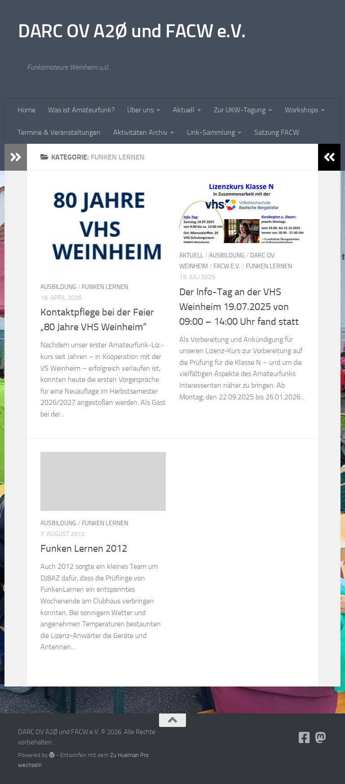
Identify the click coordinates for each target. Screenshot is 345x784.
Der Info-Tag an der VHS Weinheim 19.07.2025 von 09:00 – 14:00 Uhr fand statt (239, 307)
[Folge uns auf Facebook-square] (304, 737)
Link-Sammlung (211, 132)
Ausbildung (58, 287)
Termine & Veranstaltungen (59, 132)
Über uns (140, 110)
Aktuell (184, 110)
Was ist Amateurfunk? (81, 110)
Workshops (301, 110)
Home (26, 110)
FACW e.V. (226, 266)
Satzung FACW (276, 132)
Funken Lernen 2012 (83, 548)
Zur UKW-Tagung (239, 110)
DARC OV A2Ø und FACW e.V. (132, 31)
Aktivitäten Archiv (140, 132)
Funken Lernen (105, 287)
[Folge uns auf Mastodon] (320, 737)
